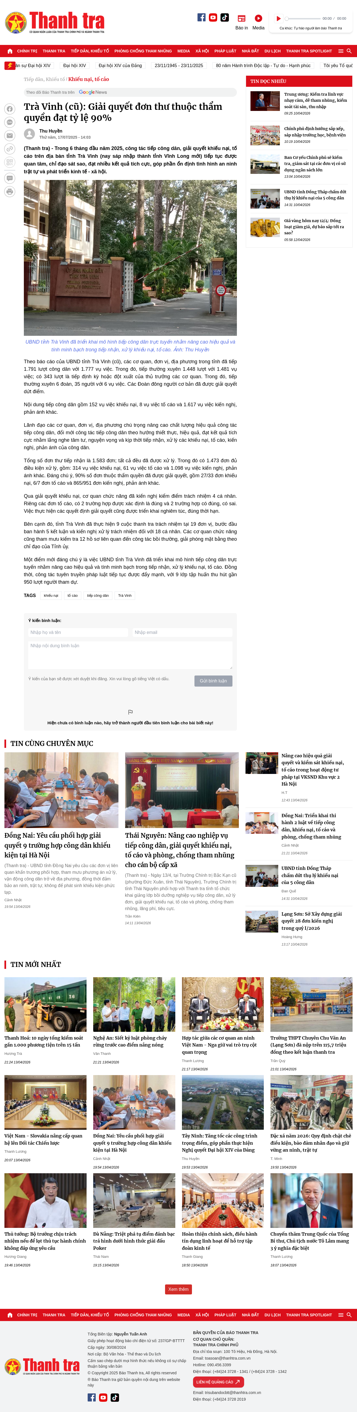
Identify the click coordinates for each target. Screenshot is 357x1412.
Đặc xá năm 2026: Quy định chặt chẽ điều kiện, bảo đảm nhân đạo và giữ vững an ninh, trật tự (310, 1143)
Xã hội (202, 51)
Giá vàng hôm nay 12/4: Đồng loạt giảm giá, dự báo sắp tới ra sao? (314, 227)
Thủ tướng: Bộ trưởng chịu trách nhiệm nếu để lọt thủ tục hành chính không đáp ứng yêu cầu (45, 1241)
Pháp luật (225, 51)
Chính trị (27, 51)
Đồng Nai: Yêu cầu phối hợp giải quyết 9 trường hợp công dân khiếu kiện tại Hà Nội (57, 845)
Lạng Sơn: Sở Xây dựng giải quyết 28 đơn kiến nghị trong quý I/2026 (312, 921)
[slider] (303, 18)
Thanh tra (54, 51)
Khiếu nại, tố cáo (88, 79)
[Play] (278, 18)
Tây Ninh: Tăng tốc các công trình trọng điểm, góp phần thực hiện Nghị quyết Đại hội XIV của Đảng (219, 1143)
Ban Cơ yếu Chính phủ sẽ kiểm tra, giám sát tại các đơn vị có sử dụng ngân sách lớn (315, 163)
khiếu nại (51, 595)
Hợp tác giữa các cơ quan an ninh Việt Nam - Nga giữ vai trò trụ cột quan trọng (219, 1045)
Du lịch (273, 51)
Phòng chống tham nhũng (143, 51)
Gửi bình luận (213, 681)
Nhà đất (250, 51)
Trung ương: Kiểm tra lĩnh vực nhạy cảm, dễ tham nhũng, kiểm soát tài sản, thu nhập (315, 100)
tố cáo (73, 595)
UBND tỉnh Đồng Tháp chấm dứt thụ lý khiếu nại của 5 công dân (310, 875)
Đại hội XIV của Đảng (132, 65)
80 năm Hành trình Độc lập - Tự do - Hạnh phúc (275, 65)
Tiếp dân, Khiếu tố (90, 51)
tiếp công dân (98, 595)
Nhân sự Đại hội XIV (42, 65)
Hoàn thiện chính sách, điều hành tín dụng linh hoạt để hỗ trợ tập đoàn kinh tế (219, 1241)
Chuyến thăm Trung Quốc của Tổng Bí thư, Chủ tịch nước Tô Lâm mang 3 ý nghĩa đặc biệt (309, 1241)
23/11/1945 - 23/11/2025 (191, 65)
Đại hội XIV (87, 65)
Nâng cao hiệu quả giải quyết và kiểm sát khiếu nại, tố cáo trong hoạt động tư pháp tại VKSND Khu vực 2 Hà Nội (313, 770)
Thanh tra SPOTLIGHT (309, 51)
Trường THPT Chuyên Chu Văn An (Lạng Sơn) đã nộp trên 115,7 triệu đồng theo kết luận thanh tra (308, 1045)
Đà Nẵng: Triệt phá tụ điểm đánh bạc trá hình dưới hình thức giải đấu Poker (134, 1241)
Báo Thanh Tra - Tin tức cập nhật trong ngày (54, 22)
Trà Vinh (124, 595)
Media (184, 51)
